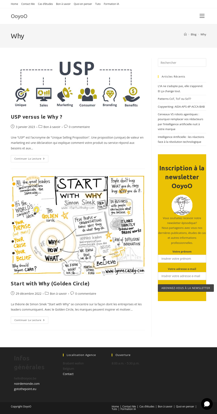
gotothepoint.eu (25, 389)
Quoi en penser (83, 4)
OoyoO (19, 16)
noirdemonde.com (27, 384)
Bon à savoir (63, 4)
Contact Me (28, 4)
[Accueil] (185, 34)
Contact (68, 374)
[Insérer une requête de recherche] (182, 62)
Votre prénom (182, 251)
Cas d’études (45, 4)
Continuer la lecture (31, 159)
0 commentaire (79, 127)
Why (203, 34)
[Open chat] (207, 404)
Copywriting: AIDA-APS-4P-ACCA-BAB (181, 106)
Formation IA (111, 4)
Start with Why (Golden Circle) (50, 283)
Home (14, 4)
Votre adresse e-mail (182, 269)
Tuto (97, 4)
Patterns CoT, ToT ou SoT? (174, 99)
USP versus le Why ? (36, 117)
